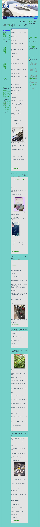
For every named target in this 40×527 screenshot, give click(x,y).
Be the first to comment (15, 168)
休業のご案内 (5, 33)
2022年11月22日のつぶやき (6, 105)
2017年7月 (4, 54)
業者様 (34, 16)
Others (26, 16)
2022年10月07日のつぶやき (6, 107)
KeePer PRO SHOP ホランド (33, 44)
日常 (13, 346)
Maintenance (22, 16)
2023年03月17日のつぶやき (6, 101)
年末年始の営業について (6, 34)
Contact (29, 16)
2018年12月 (4, 47)
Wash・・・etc (13, 16)
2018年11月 (4, 48)
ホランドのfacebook (32, 46)
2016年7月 (4, 61)
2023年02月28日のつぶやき (6, 103)
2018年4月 (4, 50)
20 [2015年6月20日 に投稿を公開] (9, 25)
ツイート (4, 113)
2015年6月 (4, 69)
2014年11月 (4, 77)
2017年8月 (4, 53)
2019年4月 (4, 46)
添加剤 (4, 87)
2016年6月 (4, 62)
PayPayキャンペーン (32, 78)
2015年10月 (4, 65)
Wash (9, 16)
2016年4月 (4, 63)
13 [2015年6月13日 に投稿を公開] (9, 24)
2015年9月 (4, 66)
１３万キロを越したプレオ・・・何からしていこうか (6, 97)
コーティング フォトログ (32, 45)
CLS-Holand (20, 4)
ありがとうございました (32, 61)
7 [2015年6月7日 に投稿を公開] (3, 24)
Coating (17, 16)
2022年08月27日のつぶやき (6, 109)
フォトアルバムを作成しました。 (19, 329)
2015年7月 (4, 68)
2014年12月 (4, 76)
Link (31, 16)
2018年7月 (4, 49)
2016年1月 (4, 64)
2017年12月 (4, 52)
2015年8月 (4, 67)
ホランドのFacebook (33, 57)
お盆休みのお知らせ (31, 84)
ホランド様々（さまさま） (32, 47)
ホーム (4, 16)
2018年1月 (4, 51)
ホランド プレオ (5, 86)
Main (6, 16)
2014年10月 (4, 78)
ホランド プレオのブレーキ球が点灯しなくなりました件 (6, 94)
